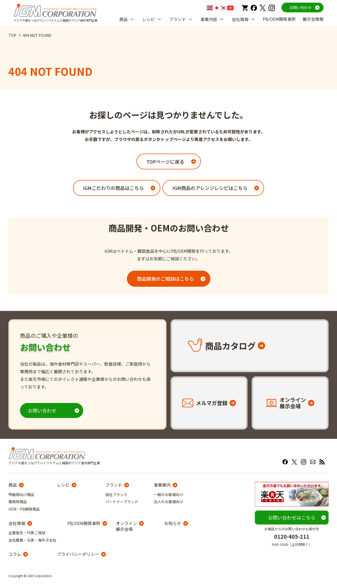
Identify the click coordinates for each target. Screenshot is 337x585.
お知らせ (172, 523)
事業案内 (162, 485)
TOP (12, 35)
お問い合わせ (300, 7)
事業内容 (208, 19)
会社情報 (240, 19)
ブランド (177, 19)
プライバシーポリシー (78, 554)
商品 (123, 19)
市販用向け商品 (21, 494)
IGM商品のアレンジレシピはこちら (209, 187)
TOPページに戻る (165, 161)
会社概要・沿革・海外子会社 (32, 540)
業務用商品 (17, 501)
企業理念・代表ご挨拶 (26, 532)
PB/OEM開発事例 (279, 19)
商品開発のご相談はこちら (165, 278)
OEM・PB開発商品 (24, 509)
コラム (14, 554)
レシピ (148, 19)
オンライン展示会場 (126, 526)
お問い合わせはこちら (291, 517)
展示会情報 (313, 19)
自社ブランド (116, 494)
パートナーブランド (121, 501)
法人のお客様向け (168, 501)
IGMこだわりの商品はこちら (113, 187)
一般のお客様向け (168, 494)
